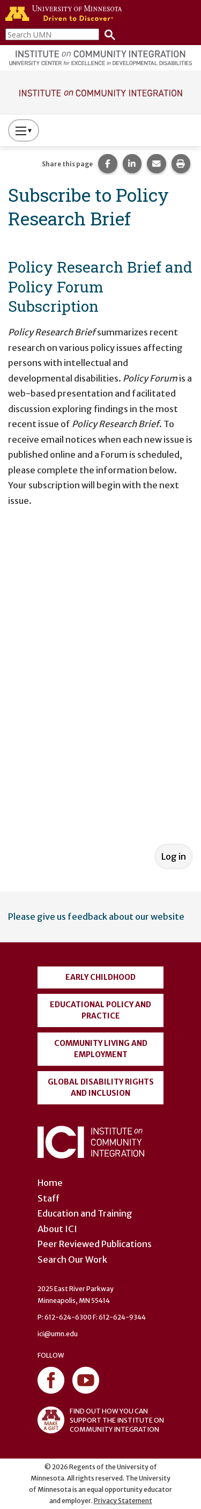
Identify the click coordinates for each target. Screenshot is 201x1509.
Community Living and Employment (100, 1048)
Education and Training (85, 1213)
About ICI (57, 1229)
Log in (173, 856)
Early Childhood (100, 977)
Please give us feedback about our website (96, 916)
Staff (48, 1198)
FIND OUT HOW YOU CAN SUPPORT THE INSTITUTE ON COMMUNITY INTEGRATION (101, 1420)
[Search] (107, 34)
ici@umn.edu (58, 1334)
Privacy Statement (123, 1501)
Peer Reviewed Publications (95, 1244)
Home (50, 1182)
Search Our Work (72, 1259)
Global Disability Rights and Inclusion (101, 1087)
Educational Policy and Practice (100, 1010)
